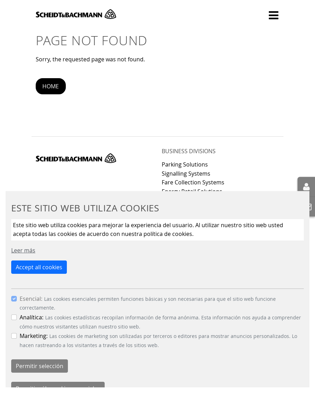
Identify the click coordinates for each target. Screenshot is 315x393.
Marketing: (34, 336)
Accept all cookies (39, 267)
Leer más (23, 250)
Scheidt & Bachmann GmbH (76, 14)
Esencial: (31, 299)
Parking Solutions (185, 164)
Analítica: (31, 317)
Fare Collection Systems (193, 182)
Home (50, 86)
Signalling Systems (186, 173)
